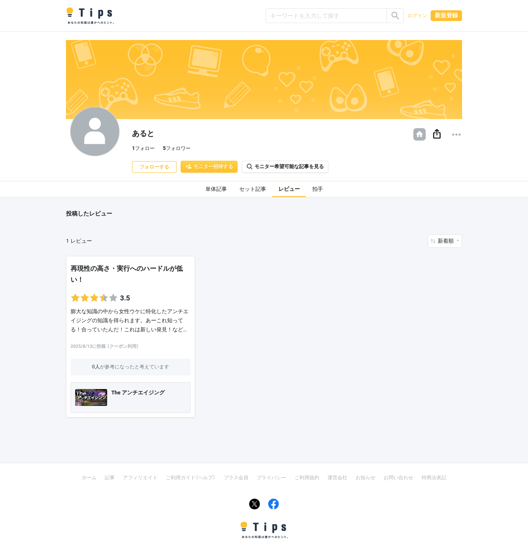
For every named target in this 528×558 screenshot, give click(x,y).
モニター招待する (209, 166)
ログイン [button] (417, 16)
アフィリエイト (140, 478)
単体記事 (216, 189)
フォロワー (177, 148)
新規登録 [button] (446, 15)
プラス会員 (236, 478)
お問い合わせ (398, 478)
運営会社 (337, 478)
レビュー (289, 189)
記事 (110, 478)
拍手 (317, 189)
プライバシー (271, 478)
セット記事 (252, 189)
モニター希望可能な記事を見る (285, 166)
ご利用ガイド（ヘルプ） (190, 478)
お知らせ (365, 478)
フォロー (143, 148)
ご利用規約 (307, 478)
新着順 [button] (446, 241)
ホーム (89, 478)
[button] (437, 134)
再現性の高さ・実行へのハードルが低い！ (127, 274)
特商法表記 (434, 478)
